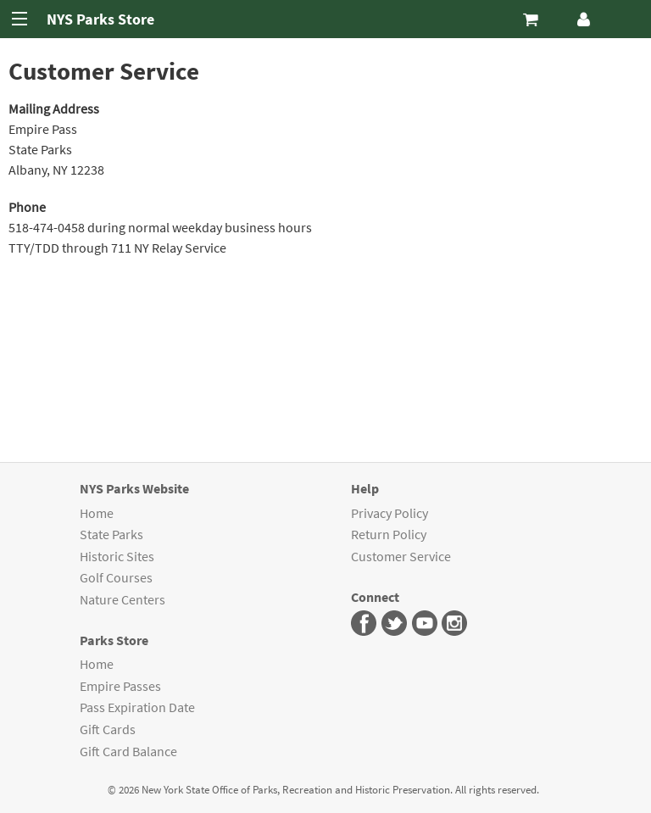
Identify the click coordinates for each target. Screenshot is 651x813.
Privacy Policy (389, 512)
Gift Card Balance (128, 751)
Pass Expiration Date (137, 707)
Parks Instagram (455, 623)
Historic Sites (117, 556)
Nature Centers (122, 599)
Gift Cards (108, 729)
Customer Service (401, 556)
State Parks (111, 534)
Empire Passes (120, 685)
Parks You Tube (425, 623)
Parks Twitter (394, 623)
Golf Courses (116, 577)
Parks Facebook (364, 623)
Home (97, 512)
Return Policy (388, 534)
